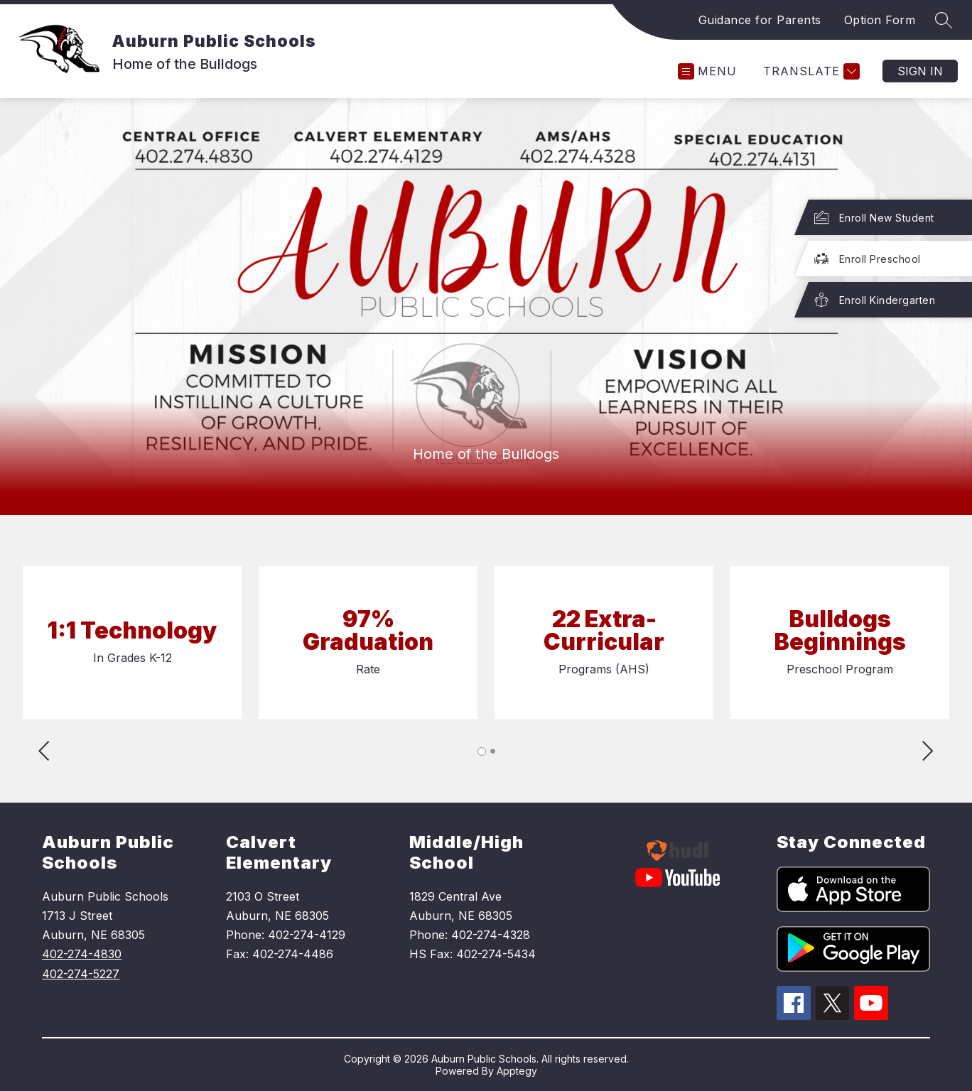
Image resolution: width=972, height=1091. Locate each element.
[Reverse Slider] (45, 752)
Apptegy (517, 1071)
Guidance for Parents (759, 20)
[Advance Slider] (926, 752)
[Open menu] (707, 71)
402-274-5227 (80, 974)
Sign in (920, 71)
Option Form (880, 20)
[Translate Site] (810, 71)
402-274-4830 (82, 954)
